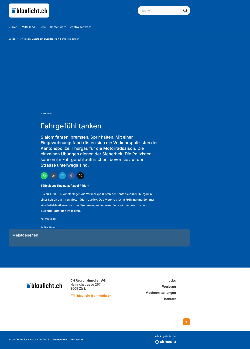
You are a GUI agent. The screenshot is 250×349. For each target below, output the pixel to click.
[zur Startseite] (29, 10)
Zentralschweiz (80, 27)
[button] (53, 175)
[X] (80, 175)
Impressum (77, 339)
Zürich (13, 27)
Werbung (169, 286)
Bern (42, 27)
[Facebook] (71, 175)
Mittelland (28, 27)
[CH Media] (165, 341)
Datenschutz (59, 339)
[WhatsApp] (44, 175)
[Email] (62, 175)
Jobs (172, 280)
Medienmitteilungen (160, 293)
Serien (12, 38)
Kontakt (170, 299)
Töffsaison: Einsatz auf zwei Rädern (38, 38)
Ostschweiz (58, 27)
